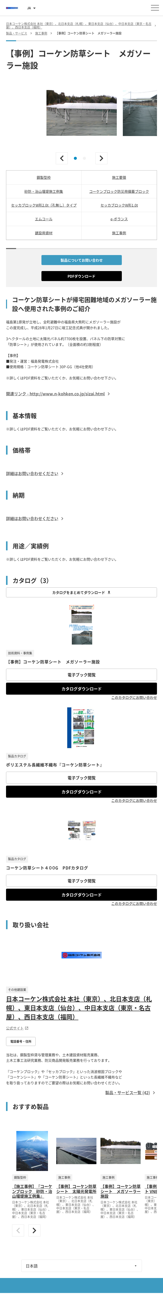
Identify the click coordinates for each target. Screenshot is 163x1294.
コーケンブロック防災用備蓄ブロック (119, 191)
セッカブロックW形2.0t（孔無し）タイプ (44, 205)
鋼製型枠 (44, 177)
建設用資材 (43, 232)
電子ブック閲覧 (82, 675)
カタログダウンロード (82, 689)
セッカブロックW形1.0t (119, 205)
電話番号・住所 (20, 1041)
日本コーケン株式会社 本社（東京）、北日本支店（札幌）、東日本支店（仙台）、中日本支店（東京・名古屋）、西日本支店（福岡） (79, 1007)
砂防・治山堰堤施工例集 (43, 191)
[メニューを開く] (155, 8)
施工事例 (119, 232)
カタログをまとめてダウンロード (81, 592)
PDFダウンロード (81, 276)
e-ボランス (119, 218)
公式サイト (17, 1027)
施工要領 (119, 177)
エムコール (43, 218)
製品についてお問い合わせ (82, 260)
